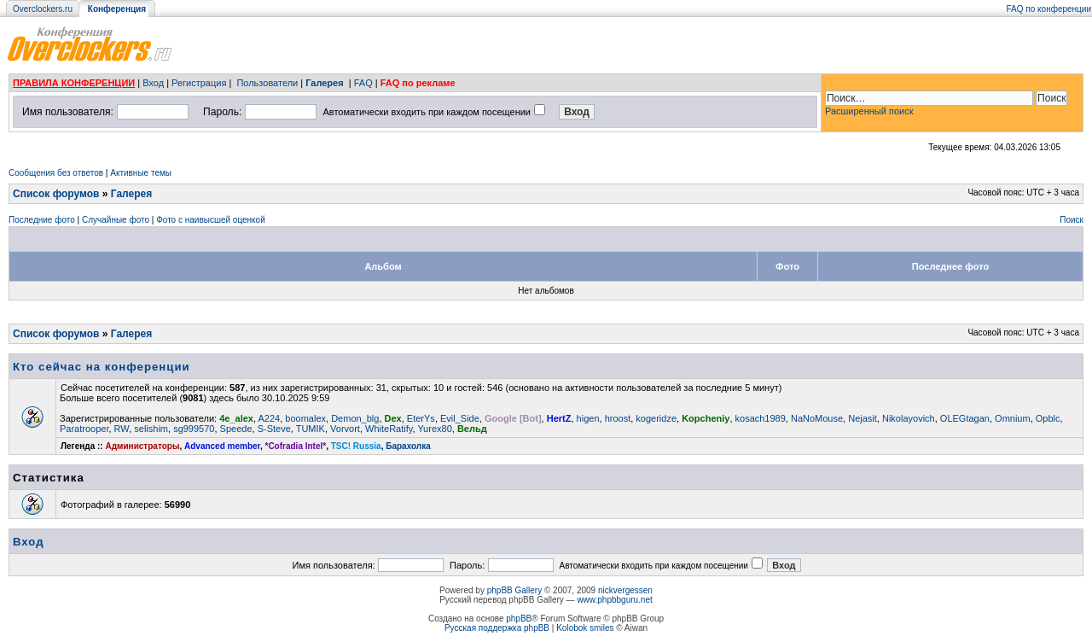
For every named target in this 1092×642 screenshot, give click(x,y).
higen (588, 418)
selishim (151, 428)
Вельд (472, 428)
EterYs (421, 418)
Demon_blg (355, 418)
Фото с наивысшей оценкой (210, 220)
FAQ (363, 83)
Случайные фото (115, 220)
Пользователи (267, 83)
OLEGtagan (965, 418)
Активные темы (140, 173)
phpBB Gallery (514, 590)
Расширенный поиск (869, 111)
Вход (153, 83)
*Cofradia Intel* (296, 446)
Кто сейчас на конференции (101, 366)
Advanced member (222, 446)
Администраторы (142, 446)
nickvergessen (625, 590)
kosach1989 (760, 418)
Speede (236, 428)
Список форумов (56, 194)
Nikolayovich (908, 418)
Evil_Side (459, 418)
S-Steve (274, 428)
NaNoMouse (817, 418)
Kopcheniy (705, 418)
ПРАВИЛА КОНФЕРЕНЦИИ (74, 83)
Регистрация (198, 83)
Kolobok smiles (584, 628)
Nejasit (862, 418)
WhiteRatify (388, 428)
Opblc (1048, 418)
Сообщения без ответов (56, 173)
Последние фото (42, 220)
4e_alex (236, 418)
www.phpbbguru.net (614, 599)
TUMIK (310, 428)
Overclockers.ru (43, 9)
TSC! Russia (356, 446)
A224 (269, 418)
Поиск (1071, 220)
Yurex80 (434, 428)
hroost (618, 418)
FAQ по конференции (1049, 9)
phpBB (518, 618)
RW (122, 428)
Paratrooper (84, 428)
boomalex (305, 418)
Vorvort (345, 428)
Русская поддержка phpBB (496, 628)
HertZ (559, 418)
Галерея (324, 83)
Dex (393, 418)
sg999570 (193, 428)
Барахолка (408, 446)
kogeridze (656, 418)
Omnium (1013, 418)
